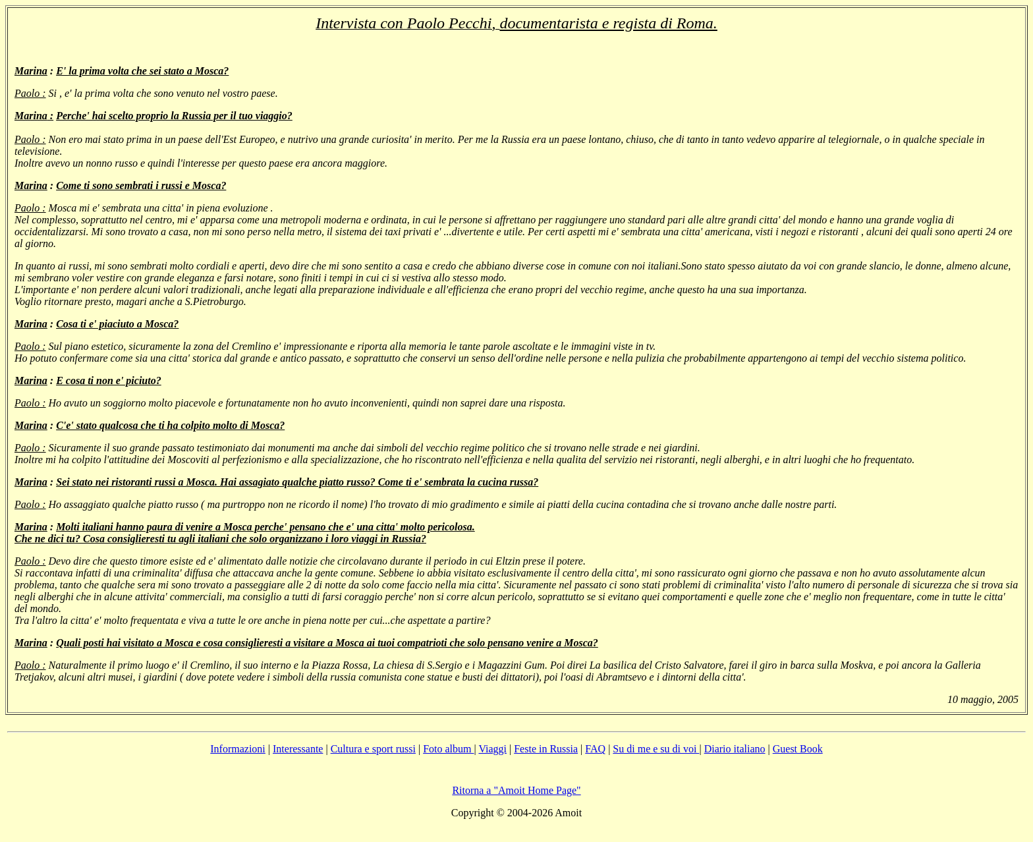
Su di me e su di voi (656, 748)
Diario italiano (735, 748)
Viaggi (492, 748)
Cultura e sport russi (373, 748)
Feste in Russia (546, 748)
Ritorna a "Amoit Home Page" (516, 790)
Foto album (448, 748)
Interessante (298, 748)
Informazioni (237, 748)
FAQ (595, 748)
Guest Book (798, 748)
